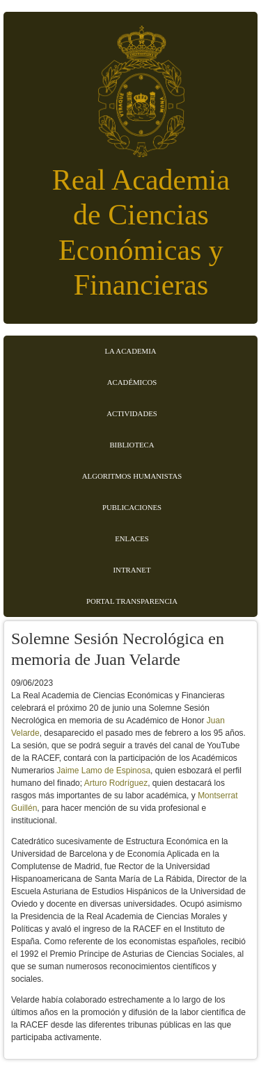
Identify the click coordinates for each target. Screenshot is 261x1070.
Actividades (131, 413)
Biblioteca (131, 445)
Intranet (132, 570)
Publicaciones (131, 507)
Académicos (132, 382)
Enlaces (132, 538)
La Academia (130, 351)
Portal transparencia (131, 601)
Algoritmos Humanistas (132, 476)
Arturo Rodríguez (116, 783)
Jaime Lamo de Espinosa (103, 770)
